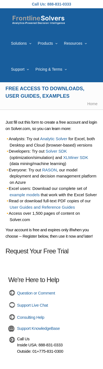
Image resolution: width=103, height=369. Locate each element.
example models (25, 194)
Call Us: (39, 4)
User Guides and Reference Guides (42, 207)
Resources (73, 43)
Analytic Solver (53, 138)
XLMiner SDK (75, 157)
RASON (49, 170)
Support (17, 69)
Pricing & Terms (48, 69)
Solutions (19, 43)
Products (45, 43)
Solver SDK (56, 151)
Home (92, 104)
